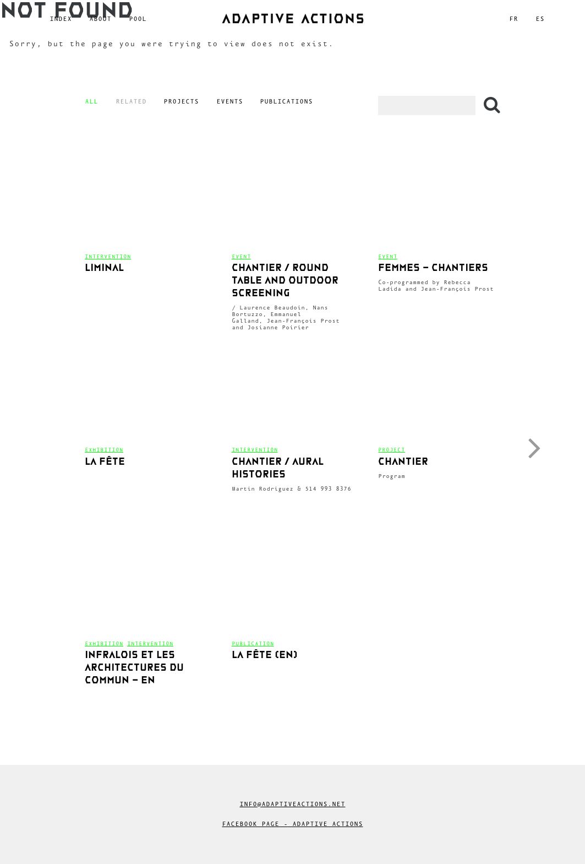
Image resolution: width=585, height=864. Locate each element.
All (91, 101)
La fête (105, 462)
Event (241, 256)
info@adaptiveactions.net (292, 804)
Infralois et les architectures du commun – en (134, 668)
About (100, 19)
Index (61, 19)
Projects (181, 101)
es (539, 19)
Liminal (104, 268)
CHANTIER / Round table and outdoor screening (285, 281)
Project (391, 450)
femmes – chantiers (433, 268)
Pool (137, 19)
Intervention (108, 256)
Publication (253, 643)
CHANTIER (403, 462)
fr (513, 19)
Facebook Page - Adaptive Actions (292, 824)
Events (229, 101)
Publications (286, 101)
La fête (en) (265, 655)
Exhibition (104, 450)
